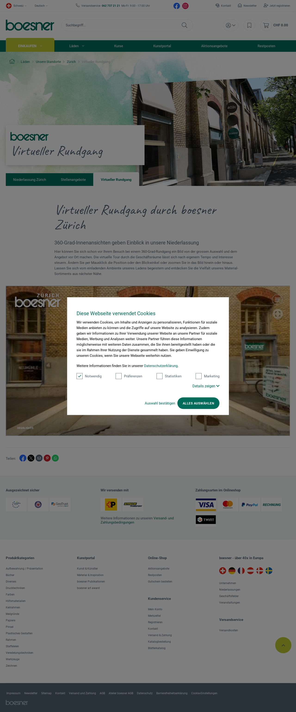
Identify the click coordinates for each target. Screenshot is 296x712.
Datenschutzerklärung (161, 366)
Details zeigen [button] (205, 386)
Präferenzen (129, 376)
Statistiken (169, 376)
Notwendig (89, 376)
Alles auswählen (198, 403)
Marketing (207, 376)
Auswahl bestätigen (160, 403)
